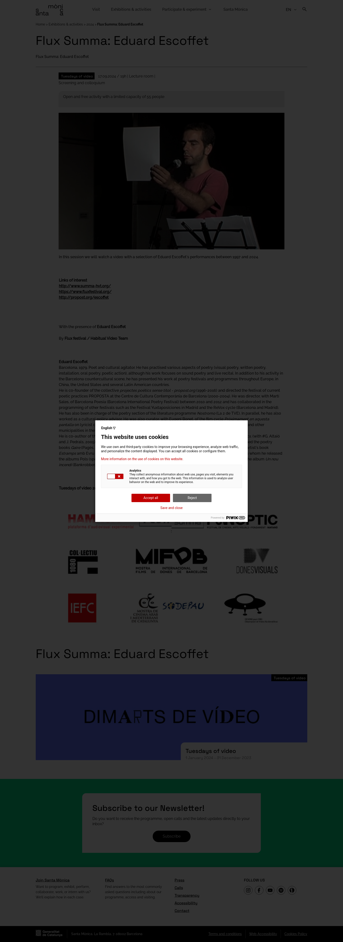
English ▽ (108, 428)
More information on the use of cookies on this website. (142, 459)
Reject (192, 498)
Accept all (150, 498)
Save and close (171, 508)
